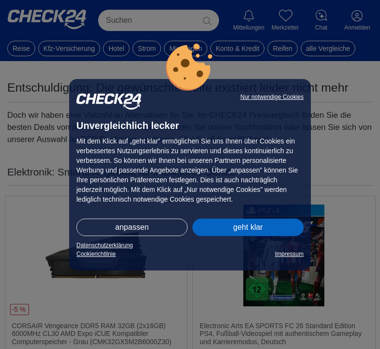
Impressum (289, 254)
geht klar (248, 227)
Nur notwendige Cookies (272, 97)
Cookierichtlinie (96, 254)
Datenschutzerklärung (104, 245)
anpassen (131, 227)
